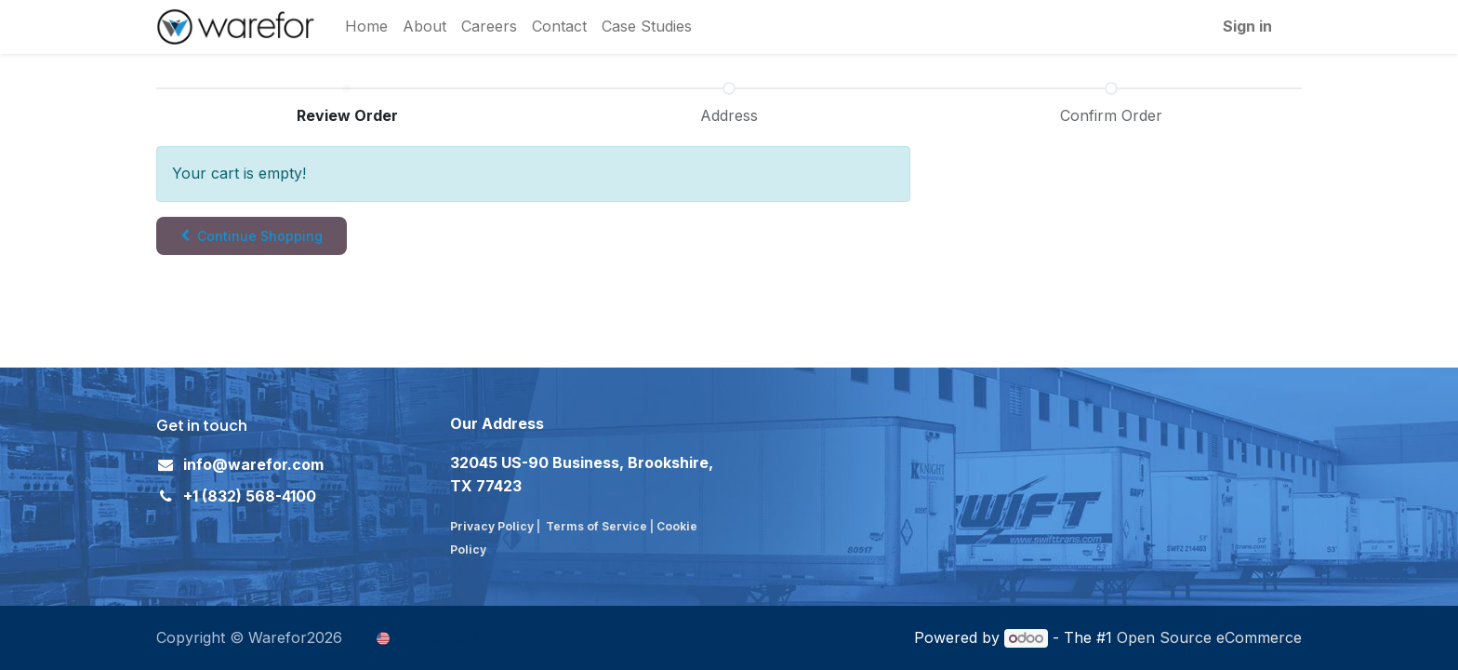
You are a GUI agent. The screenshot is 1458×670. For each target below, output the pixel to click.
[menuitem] (366, 27)
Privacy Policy (492, 526)
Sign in (1247, 26)
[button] (251, 236)
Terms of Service (596, 526)
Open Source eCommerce (1209, 637)
